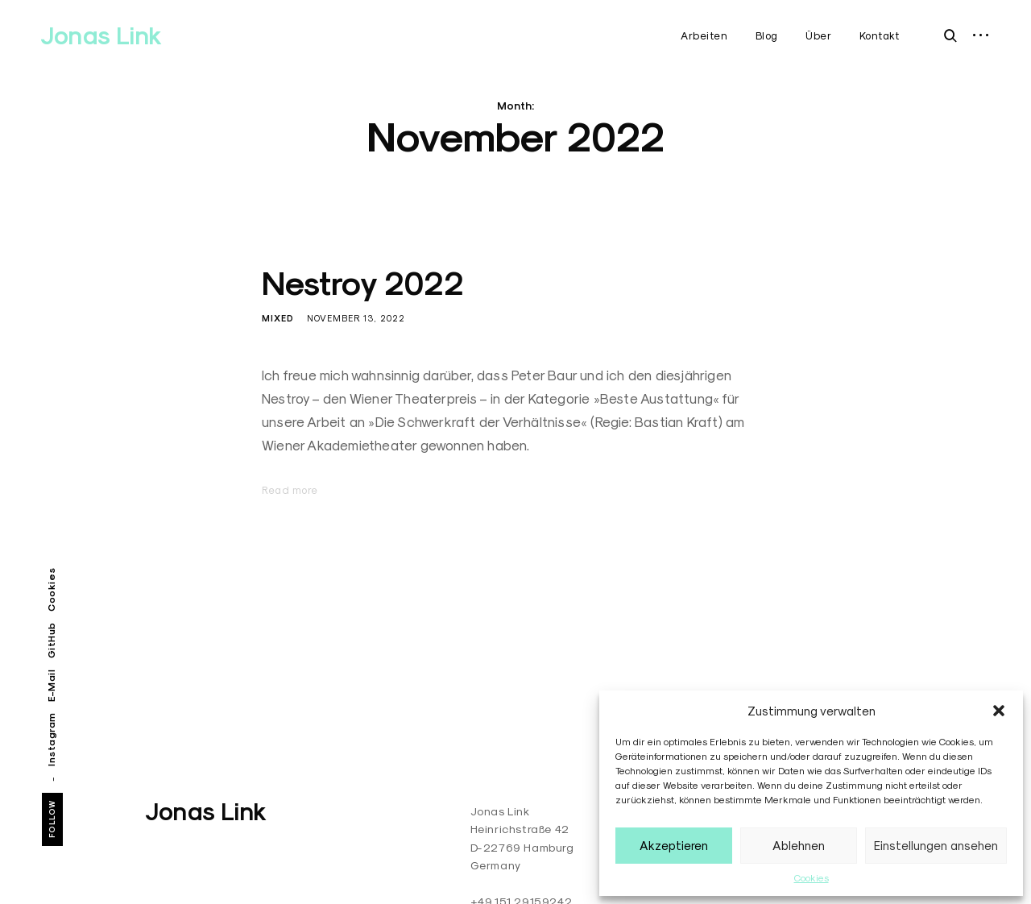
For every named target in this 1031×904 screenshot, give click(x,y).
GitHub (51, 640)
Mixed (278, 318)
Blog (767, 35)
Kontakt (879, 35)
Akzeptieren (674, 845)
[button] (999, 711)
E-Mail (51, 685)
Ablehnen (798, 845)
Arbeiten (704, 35)
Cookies (811, 878)
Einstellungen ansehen (936, 845)
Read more (290, 489)
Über (818, 35)
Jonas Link (101, 36)
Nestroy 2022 (363, 284)
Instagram (51, 739)
